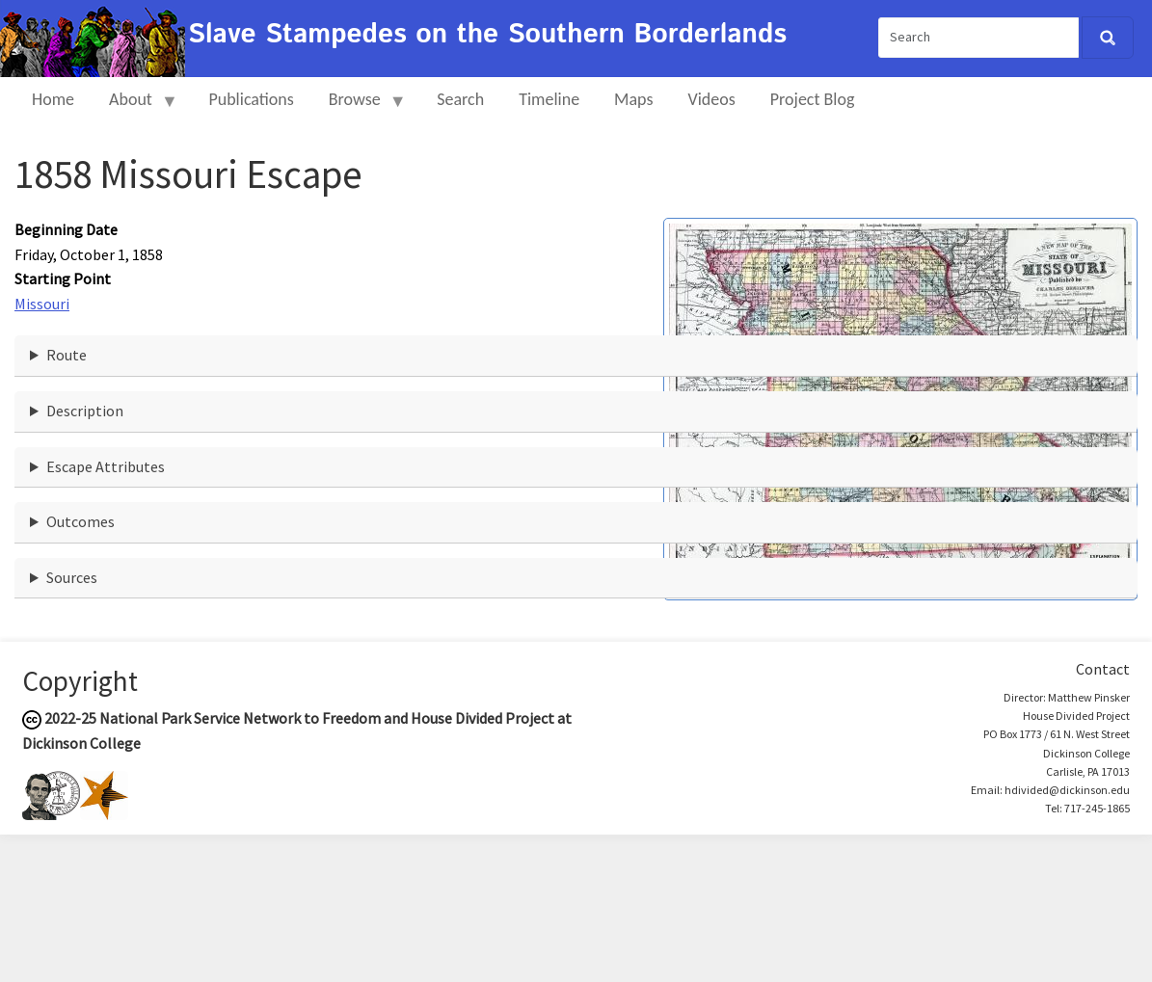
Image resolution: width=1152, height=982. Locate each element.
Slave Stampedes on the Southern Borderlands (487, 34)
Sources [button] (71, 577)
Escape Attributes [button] (105, 466)
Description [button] (84, 410)
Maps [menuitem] (633, 99)
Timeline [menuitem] (549, 99)
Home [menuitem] (53, 99)
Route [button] (66, 354)
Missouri (41, 303)
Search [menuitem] (460, 99)
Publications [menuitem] (250, 99)
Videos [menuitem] (712, 99)
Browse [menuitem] (359, 107)
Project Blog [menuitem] (812, 99)
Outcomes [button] (80, 521)
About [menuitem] (135, 107)
